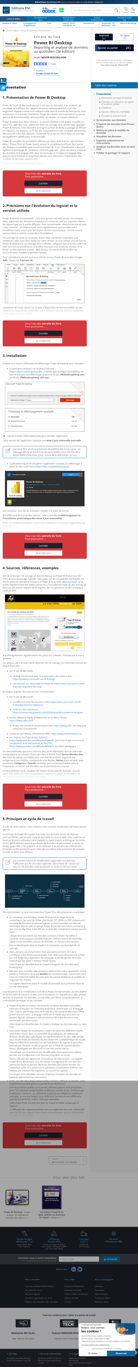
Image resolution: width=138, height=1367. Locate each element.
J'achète (43, 183)
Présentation (103, 94)
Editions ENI (18, 10)
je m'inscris (110, 1259)
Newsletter (100, 1290)
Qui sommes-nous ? (34, 1290)
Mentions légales (32, 1294)
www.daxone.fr (69, 581)
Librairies (99, 1286)
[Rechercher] (116, 10)
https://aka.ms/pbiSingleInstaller (25, 371)
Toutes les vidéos (102, 1298)
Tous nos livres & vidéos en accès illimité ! (69, 2)
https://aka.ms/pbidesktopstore (52, 466)
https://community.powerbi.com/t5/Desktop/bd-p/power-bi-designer (48, 712)
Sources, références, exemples (115, 112)
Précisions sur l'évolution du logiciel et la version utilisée (117, 103)
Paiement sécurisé (72, 1290)
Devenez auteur (102, 1301)
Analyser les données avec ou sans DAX (115, 147)
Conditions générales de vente (38, 1298)
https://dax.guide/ (63, 725)
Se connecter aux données (65, 1162)
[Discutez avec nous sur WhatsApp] (61, 10)
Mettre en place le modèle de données (112, 131)
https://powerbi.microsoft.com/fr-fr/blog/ (34, 679)
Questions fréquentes (74, 1286)
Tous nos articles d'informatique (39, 1286)
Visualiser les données (108, 136)
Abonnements (101, 1294)
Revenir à (47, 72)
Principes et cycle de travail (113, 116)
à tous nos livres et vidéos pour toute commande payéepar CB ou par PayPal (54, 1244)
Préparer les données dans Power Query (115, 125)
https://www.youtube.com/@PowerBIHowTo (31, 746)
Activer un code (71, 1298)
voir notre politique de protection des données (39, 1260)
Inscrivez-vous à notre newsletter (37, 1259)
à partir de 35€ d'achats (84, 1243)
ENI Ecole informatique (50, 1353)
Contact (67, 1301)
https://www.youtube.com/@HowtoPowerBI (31, 740)
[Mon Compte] (132, 10)
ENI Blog (13, 1353)
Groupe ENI (76, 1353)
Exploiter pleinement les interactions (110, 141)
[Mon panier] (126, 10)
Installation (106, 108)
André (50, 57)
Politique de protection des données (41, 1301)
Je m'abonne (43, 190)
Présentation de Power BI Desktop (116, 98)
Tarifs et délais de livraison (76, 1294)
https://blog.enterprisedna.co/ (66, 733)
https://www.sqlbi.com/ (21, 720)
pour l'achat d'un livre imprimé (24, 1243)
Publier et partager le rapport (113, 153)
